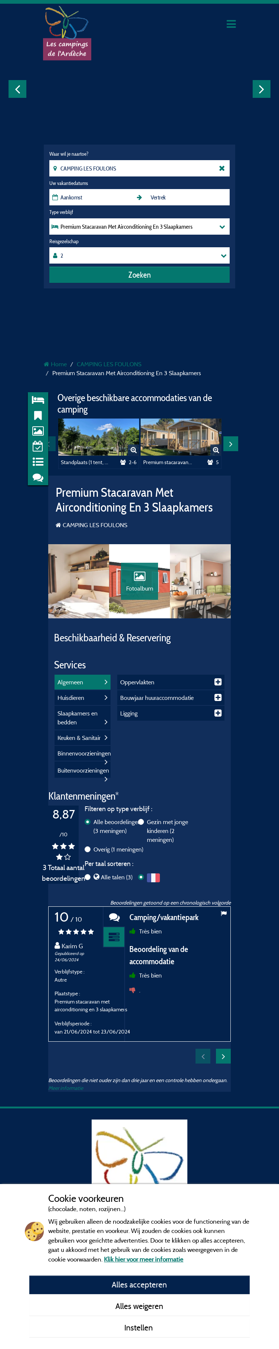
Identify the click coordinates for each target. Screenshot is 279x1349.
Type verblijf (61, 212)
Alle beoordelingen (117, 826)
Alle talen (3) (116, 877)
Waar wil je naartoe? (68, 154)
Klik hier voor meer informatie (143, 1259)
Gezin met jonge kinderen (167, 830)
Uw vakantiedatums (68, 183)
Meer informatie (65, 1088)
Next (261, 89)
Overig (118, 849)
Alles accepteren (139, 1284)
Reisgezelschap (64, 241)
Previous (17, 89)
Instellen (139, 1327)
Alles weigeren (139, 1306)
